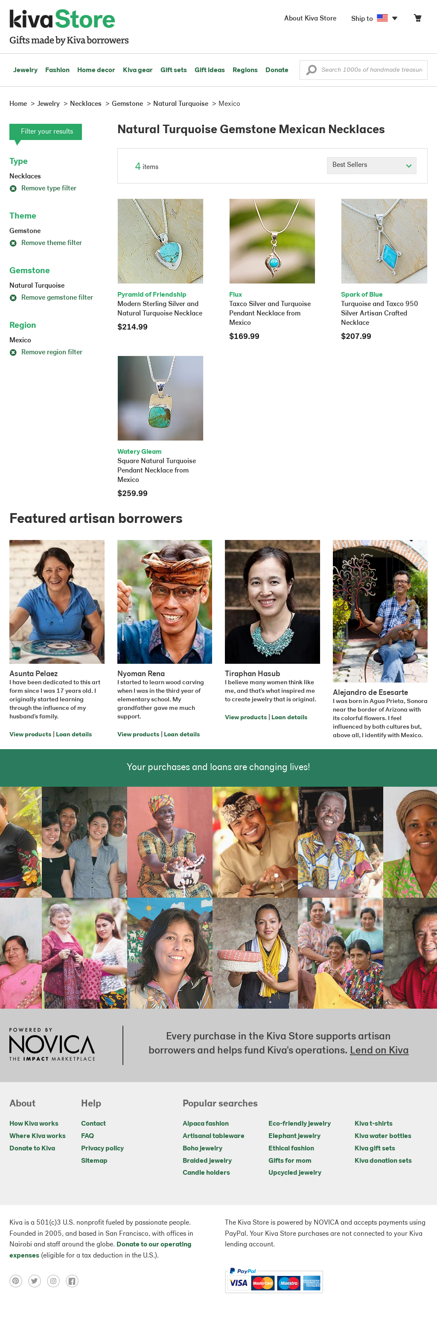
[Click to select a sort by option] (372, 165)
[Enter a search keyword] (364, 70)
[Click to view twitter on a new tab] (37, 1280)
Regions (245, 70)
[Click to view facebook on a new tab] (74, 1280)
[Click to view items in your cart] (417, 20)
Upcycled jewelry (294, 1173)
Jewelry (25, 70)
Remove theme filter (45, 243)
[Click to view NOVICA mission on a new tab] (52, 1045)
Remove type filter (42, 188)
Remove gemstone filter (51, 298)
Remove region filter (45, 352)
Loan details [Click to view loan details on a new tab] (74, 735)
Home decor (96, 70)
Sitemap (94, 1161)
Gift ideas (210, 70)
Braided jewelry (207, 1161)
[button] (311, 72)
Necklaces (25, 176)
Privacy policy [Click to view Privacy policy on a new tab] (102, 1148)
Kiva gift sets (375, 1148)
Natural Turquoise (36, 286)
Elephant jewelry (294, 1136)
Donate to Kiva (32, 1148)
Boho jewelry (202, 1148)
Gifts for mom (290, 1161)
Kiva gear (138, 70)
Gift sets (173, 70)
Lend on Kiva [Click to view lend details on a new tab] (379, 1051)
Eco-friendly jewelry (299, 1124)
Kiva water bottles (383, 1136)
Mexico (20, 340)
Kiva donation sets (383, 1161)
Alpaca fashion (206, 1124)
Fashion (57, 70)
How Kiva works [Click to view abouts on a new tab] (33, 1124)
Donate (276, 70)
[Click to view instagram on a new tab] (56, 1280)
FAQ (87, 1136)
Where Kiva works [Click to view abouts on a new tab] (37, 1136)
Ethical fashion (291, 1148)
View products (30, 735)
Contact (93, 1124)
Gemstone (25, 231)
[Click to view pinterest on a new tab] (18, 1280)
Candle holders (206, 1173)
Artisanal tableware (214, 1136)
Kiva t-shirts (374, 1124)
